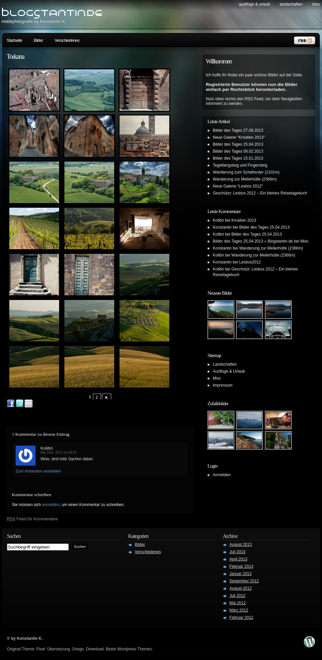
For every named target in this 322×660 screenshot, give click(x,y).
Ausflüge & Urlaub (254, 4)
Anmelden (222, 475)
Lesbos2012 (250, 262)
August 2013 (240, 544)
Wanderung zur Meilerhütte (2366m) (245, 179)
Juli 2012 (237, 595)
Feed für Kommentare (32, 518)
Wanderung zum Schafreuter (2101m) (246, 172)
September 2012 (244, 581)
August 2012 (240, 588)
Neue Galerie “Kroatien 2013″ (239, 137)
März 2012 (238, 610)
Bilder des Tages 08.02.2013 (238, 151)
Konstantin (222, 227)
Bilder (38, 40)
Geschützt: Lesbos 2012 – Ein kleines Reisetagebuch (260, 193)
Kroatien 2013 (243, 220)
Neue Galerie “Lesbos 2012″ (238, 186)
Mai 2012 (237, 603)
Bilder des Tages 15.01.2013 (238, 158)
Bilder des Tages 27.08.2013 (238, 130)
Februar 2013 (241, 566)
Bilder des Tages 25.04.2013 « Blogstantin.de (253, 241)
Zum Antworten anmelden (38, 471)
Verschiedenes (66, 40)
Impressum (222, 385)
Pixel (40, 649)
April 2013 (238, 559)
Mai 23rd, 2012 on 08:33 (58, 452)
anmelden (51, 504)
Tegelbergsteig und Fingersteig (240, 165)
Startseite (14, 40)
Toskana (15, 56)
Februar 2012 (241, 617)
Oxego (78, 649)
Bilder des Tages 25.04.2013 (238, 144)
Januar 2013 (240, 573)
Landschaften (291, 4)
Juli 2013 (237, 552)
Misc (316, 4)
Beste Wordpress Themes (129, 649)
